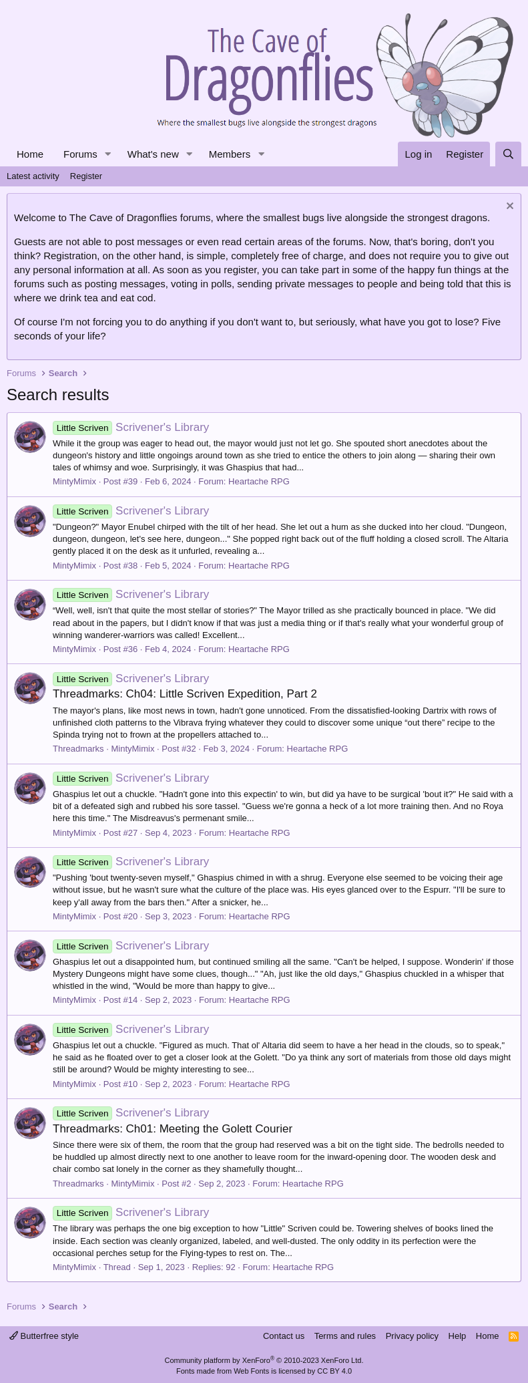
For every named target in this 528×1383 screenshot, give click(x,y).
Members (230, 154)
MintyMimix (74, 481)
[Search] (508, 154)
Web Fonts (251, 1371)
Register (86, 176)
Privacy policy (412, 1336)
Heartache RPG (259, 481)
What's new (153, 154)
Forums (80, 154)
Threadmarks (78, 749)
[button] (108, 154)
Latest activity (33, 176)
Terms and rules (345, 1336)
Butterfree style (44, 1336)
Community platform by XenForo (264, 1360)
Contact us (283, 1336)
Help (458, 1336)
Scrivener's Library (131, 427)
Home (30, 154)
